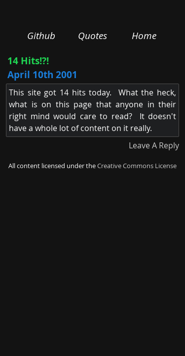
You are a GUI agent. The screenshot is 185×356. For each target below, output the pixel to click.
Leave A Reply (154, 145)
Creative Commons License (137, 166)
